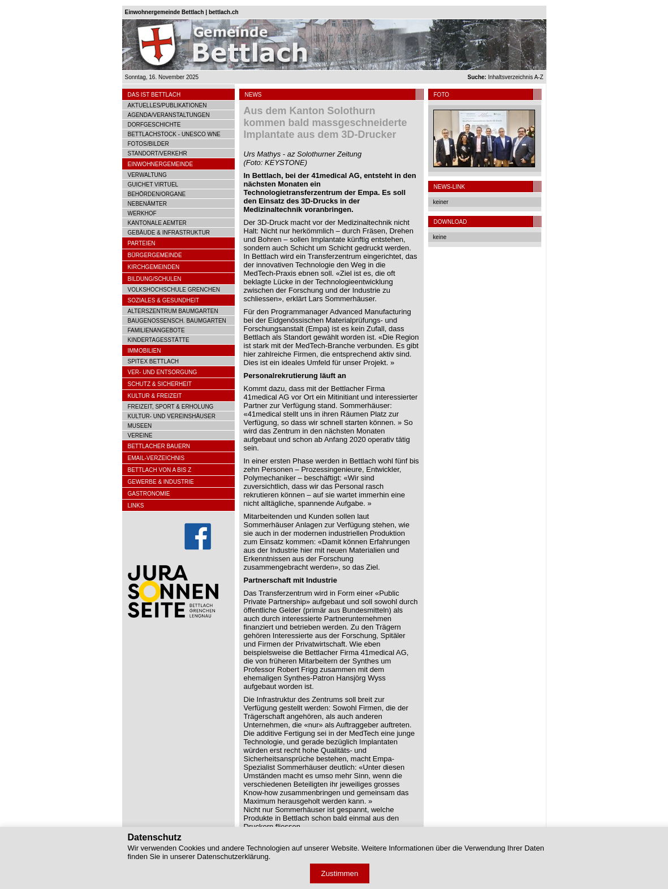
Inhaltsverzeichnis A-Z (506, 77)
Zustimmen (340, 873)
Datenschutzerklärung (232, 856)
